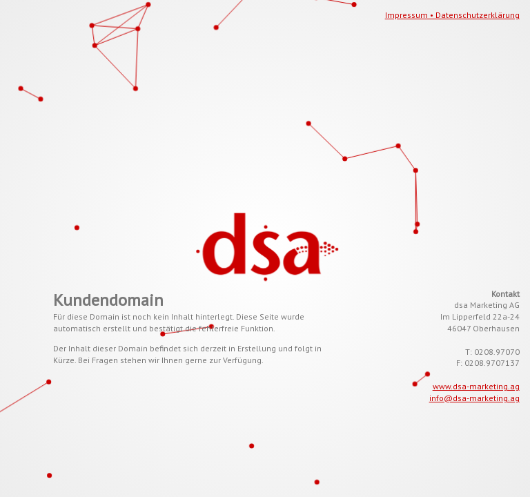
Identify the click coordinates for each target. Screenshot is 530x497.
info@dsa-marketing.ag (474, 398)
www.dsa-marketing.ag (476, 386)
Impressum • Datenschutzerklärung (452, 15)
